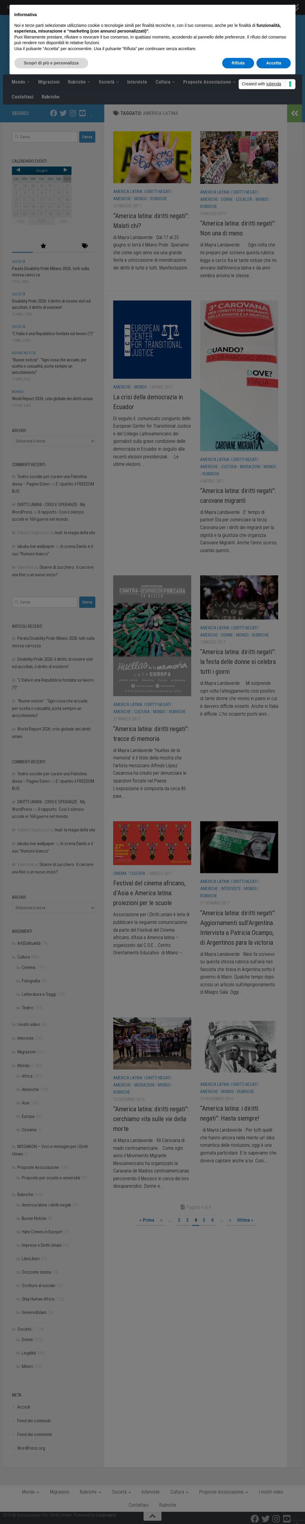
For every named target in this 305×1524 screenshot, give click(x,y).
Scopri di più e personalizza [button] (51, 63)
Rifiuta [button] (238, 63)
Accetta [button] (273, 63)
